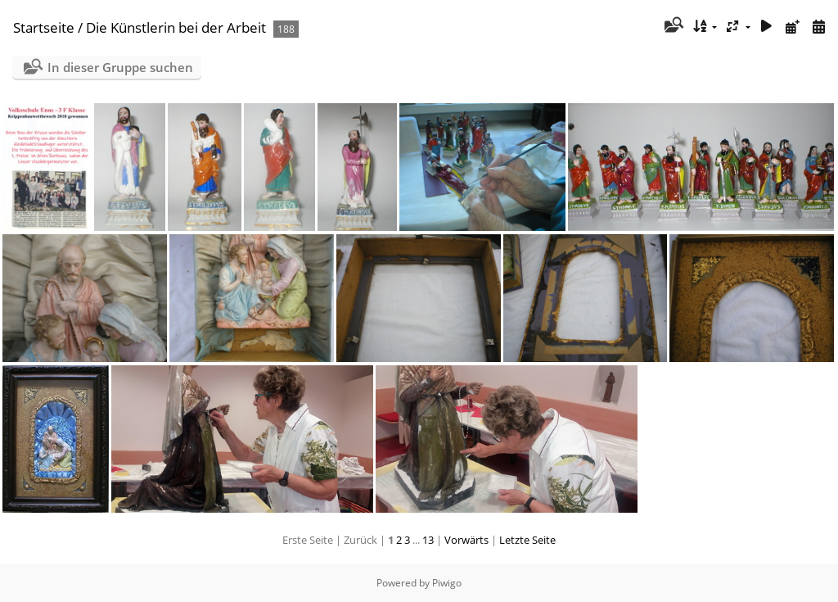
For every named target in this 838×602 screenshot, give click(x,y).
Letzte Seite (527, 539)
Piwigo (447, 583)
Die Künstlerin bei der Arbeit (176, 27)
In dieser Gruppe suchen (120, 67)
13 (428, 539)
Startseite (43, 27)
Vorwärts (466, 539)
